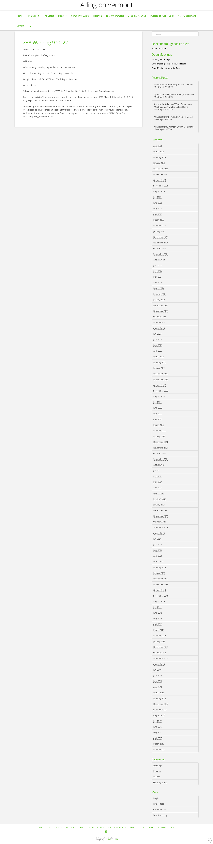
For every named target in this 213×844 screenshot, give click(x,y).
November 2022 (160, 379)
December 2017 (160, 704)
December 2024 (160, 237)
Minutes (157, 771)
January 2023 (159, 368)
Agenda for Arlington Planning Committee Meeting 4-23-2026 (174, 95)
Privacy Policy (56, 827)
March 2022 (158, 425)
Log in (156, 798)
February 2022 (159, 430)
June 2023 (157, 339)
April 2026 (157, 146)
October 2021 (159, 453)
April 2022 (157, 419)
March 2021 (158, 493)
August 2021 (159, 464)
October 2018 (159, 652)
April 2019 (157, 624)
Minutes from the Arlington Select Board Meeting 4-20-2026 (173, 85)
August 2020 (159, 533)
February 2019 (159, 635)
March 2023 (158, 356)
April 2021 (157, 487)
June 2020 (157, 544)
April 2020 (157, 555)
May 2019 (157, 618)
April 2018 (157, 687)
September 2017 (160, 709)
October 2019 (159, 590)
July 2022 (157, 402)
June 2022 (157, 407)
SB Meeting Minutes (117, 827)
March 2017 (158, 743)
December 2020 (160, 510)
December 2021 (160, 442)
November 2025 (160, 174)
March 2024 (158, 288)
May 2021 (157, 482)
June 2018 (157, 675)
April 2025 (157, 214)
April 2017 (157, 738)
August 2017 (159, 715)
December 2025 (160, 168)
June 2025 (157, 203)
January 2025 (159, 231)
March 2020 (158, 561)
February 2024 (159, 294)
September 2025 (160, 185)
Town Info (160, 827)
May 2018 (157, 681)
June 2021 (157, 476)
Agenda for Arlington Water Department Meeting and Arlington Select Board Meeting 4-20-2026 (173, 107)
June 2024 (157, 271)
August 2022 (159, 396)
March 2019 (158, 630)
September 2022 (160, 390)
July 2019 (157, 607)
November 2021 (160, 447)
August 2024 (159, 259)
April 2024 (157, 282)
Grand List (135, 827)
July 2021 (157, 470)
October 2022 (159, 385)
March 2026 (158, 151)
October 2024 (159, 248)
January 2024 (159, 299)
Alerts (92, 827)
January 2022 (159, 436)
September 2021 (160, 459)
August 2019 (159, 601)
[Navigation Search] (29, 25)
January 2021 (159, 504)
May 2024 (157, 276)
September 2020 (160, 527)
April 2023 (157, 350)
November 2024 (160, 242)
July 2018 (157, 669)
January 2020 (159, 573)
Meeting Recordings (161, 59)
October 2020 (159, 521)
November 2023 (160, 311)
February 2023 (159, 362)
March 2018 (158, 692)
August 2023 (159, 328)
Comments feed (160, 809)
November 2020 (160, 516)
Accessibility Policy (76, 827)
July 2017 (157, 721)
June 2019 (157, 612)
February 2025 (159, 225)
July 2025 (157, 197)
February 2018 (159, 698)
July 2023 (157, 333)
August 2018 (159, 664)
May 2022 (157, 413)
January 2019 (159, 641)
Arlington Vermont (106, 4)
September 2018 (160, 658)
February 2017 (159, 749)
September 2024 (160, 254)
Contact (172, 827)
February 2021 (159, 499)
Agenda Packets (159, 48)
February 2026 (159, 157)
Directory (148, 827)
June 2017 (157, 726)
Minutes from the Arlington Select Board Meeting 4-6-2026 (173, 118)
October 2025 (159, 180)
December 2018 (160, 647)
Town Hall (42, 827)
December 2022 (160, 373)
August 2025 (159, 191)
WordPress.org (160, 815)
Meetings (157, 765)
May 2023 (157, 345)
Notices (156, 776)
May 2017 (157, 732)
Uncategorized (160, 782)
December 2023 (160, 305)
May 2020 (157, 550)
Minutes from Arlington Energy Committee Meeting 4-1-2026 (174, 128)
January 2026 (159, 163)
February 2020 (159, 567)
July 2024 (157, 265)
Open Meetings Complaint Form (166, 68)
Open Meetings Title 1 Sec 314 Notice (169, 63)
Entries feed (158, 803)
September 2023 (160, 322)
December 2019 (160, 578)
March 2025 (158, 220)
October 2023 (159, 316)
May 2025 (157, 208)
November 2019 (160, 584)
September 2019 (160, 595)
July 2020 (157, 538)
